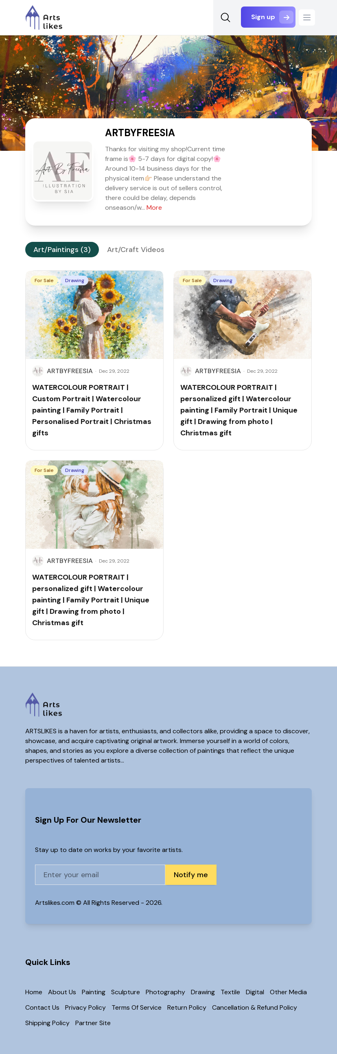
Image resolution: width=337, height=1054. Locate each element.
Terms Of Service (137, 1007)
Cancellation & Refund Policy (254, 1007)
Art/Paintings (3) (62, 249)
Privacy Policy (85, 1007)
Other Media (288, 992)
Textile (230, 992)
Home (33, 992)
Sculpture (125, 992)
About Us (62, 992)
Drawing (203, 992)
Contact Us (42, 1007)
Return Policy (186, 1007)
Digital (255, 992)
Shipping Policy (47, 1023)
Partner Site (93, 1023)
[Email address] (100, 875)
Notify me (191, 875)
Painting (93, 992)
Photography (165, 992)
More (154, 207)
